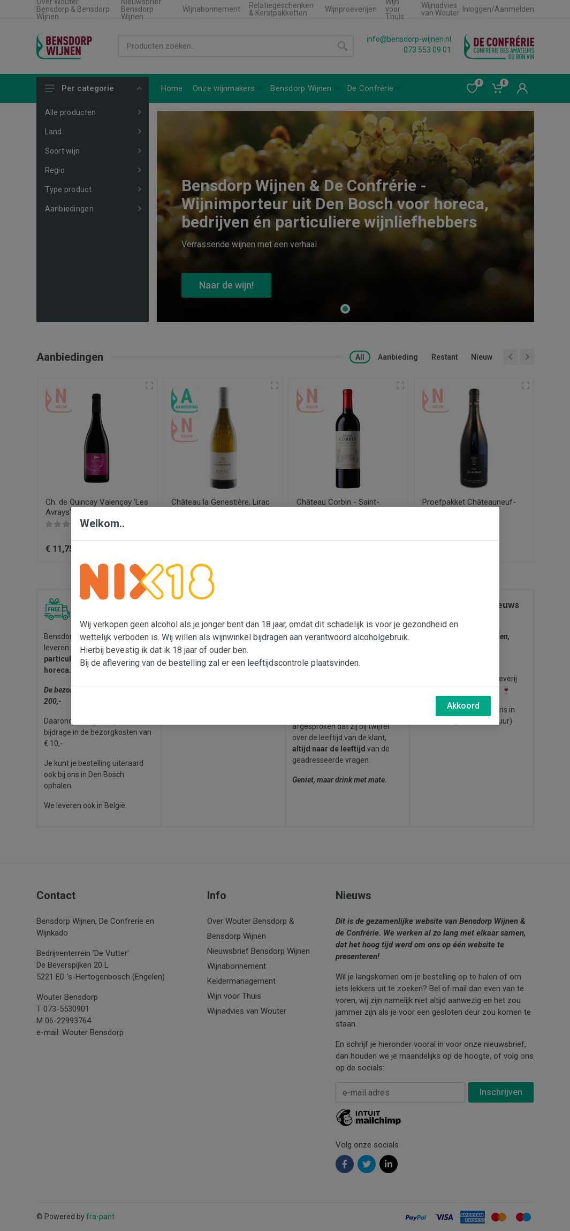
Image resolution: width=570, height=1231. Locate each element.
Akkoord (463, 706)
